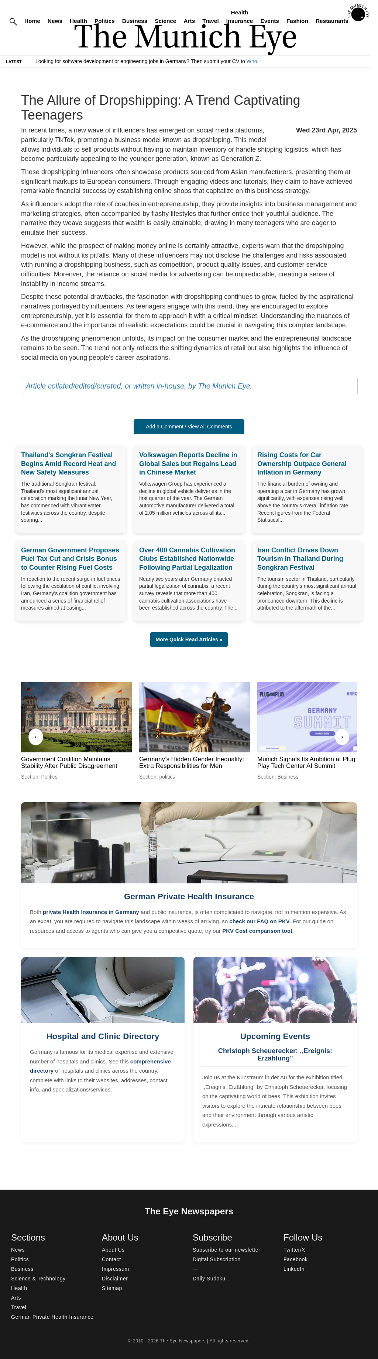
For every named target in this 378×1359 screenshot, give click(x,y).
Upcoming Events (275, 1036)
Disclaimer (115, 1279)
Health (78, 21)
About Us (113, 1250)
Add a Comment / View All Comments (189, 427)
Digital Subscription (217, 1259)
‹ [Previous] (36, 737)
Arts (189, 21)
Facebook (295, 1259)
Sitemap (112, 1288)
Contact (111, 1259)
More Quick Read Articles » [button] (189, 639)
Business (134, 21)
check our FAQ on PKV (259, 921)
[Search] (13, 21)
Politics (104, 21)
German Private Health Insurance (189, 896)
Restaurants (332, 21)
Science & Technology (38, 1279)
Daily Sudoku (209, 1279)
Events (269, 21)
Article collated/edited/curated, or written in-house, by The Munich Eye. (139, 386)
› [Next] (342, 737)
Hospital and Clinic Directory (102, 1036)
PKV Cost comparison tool (257, 931)
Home (32, 21)
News (55, 21)
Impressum (115, 1269)
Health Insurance (239, 16)
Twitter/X (294, 1250)
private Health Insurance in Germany (91, 912)
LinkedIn (294, 1269)
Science (165, 21)
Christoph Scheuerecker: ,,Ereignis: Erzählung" (275, 1054)
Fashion (297, 21)
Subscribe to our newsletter (226, 1250)
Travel (210, 21)
